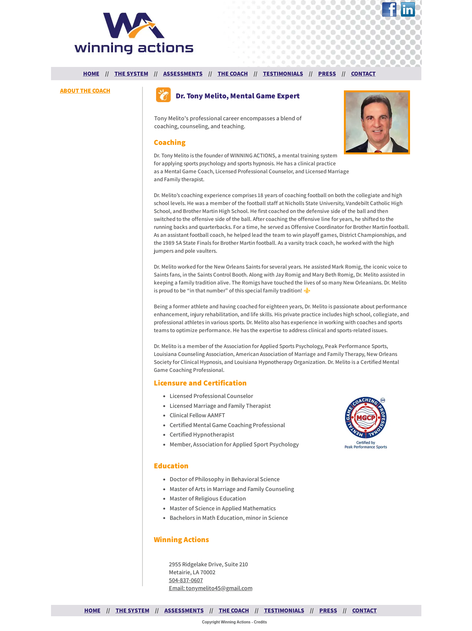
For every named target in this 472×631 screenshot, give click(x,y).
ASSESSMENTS (183, 74)
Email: (177, 588)
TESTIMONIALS (283, 74)
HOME (91, 74)
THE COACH (233, 74)
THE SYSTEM (131, 74)
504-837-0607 (186, 580)
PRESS (327, 74)
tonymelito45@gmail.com (219, 588)
